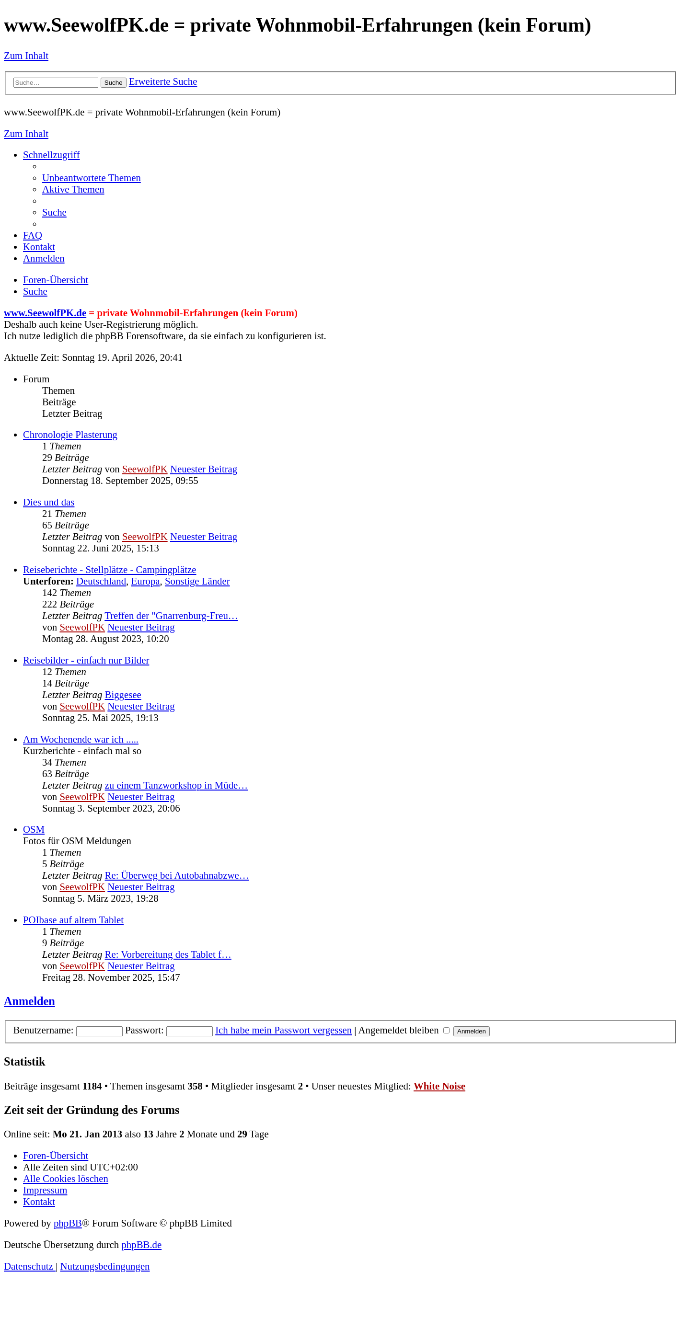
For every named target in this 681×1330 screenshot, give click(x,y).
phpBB (68, 1222)
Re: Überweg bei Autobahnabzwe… (177, 875)
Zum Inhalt (26, 55)
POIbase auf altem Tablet (73, 919)
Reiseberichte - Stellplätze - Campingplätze (109, 569)
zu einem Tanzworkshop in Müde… (176, 785)
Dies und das (48, 501)
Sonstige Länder (197, 580)
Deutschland (101, 580)
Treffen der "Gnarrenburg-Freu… (171, 615)
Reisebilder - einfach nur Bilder (86, 659)
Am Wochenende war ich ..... (81, 739)
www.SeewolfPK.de (45, 312)
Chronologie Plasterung (70, 434)
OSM (34, 829)
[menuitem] (91, 177)
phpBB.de (141, 1244)
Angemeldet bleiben (404, 1029)
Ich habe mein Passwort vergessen (283, 1029)
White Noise (439, 1085)
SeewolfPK (145, 468)
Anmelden (29, 1001)
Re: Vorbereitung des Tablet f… (168, 954)
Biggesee (123, 694)
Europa (145, 580)
